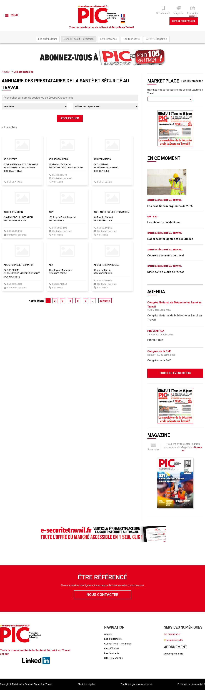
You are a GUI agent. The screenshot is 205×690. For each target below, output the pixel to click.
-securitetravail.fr (173, 640)
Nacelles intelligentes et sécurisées (170, 239)
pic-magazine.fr (172, 634)
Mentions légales (86, 684)
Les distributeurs (47, 39)
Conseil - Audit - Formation (79, 39)
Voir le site (57, 182)
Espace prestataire (183, 21)
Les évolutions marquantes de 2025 (170, 206)
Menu (11, 15)
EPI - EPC (152, 216)
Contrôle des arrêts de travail (165, 255)
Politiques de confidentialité (191, 684)
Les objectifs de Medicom (163, 222)
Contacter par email (62, 178)
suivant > (105, 300)
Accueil (6, 71)
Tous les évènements (175, 373)
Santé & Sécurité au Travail (164, 200)
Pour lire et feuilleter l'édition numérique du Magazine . (183, 447)
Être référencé (108, 39)
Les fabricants (132, 39)
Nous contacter (102, 594)
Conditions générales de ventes (136, 684)
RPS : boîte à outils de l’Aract (165, 272)
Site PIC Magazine (156, 39)
